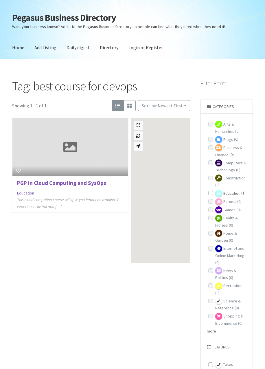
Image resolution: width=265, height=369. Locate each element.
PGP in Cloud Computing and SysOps (61, 182)
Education (25, 193)
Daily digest (78, 47)
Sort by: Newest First (162, 106)
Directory (109, 47)
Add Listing (45, 47)
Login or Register (145, 47)
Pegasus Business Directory (64, 17)
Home (18, 47)
